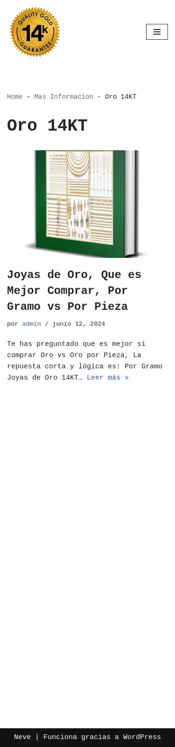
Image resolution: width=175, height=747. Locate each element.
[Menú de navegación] (157, 32)
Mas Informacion (64, 97)
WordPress (142, 737)
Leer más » (108, 378)
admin (31, 324)
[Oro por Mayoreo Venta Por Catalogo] (35, 32)
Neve (22, 737)
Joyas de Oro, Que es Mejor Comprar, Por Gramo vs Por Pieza (74, 291)
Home (15, 97)
